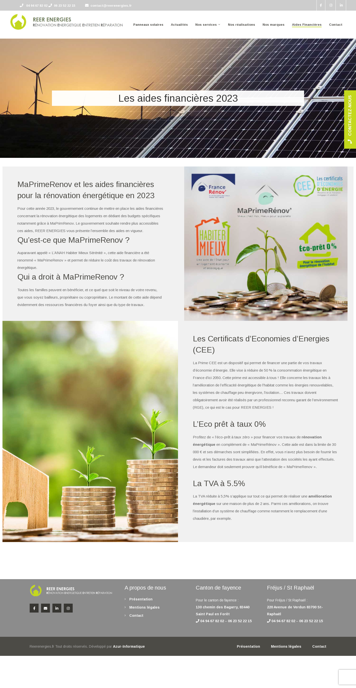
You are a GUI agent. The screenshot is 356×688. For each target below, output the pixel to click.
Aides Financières (307, 24)
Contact (335, 24)
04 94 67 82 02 (36, 5)
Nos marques (274, 24)
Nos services (206, 24)
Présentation (141, 599)
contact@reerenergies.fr (111, 5)
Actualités (179, 24)
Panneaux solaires (148, 24)
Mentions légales (144, 607)
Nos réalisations (241, 24)
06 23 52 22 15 (64, 5)
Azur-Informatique (129, 646)
